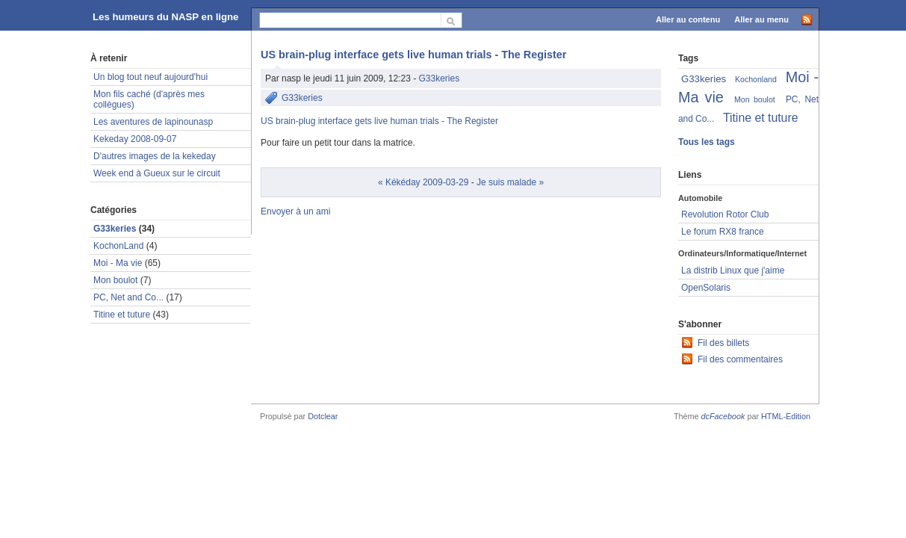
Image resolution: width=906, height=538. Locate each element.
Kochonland (756, 79)
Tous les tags (706, 142)
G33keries (438, 78)
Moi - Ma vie (117, 263)
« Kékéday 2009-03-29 (423, 182)
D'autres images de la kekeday (154, 156)
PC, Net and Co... (128, 297)
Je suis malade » (510, 182)
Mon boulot (115, 280)
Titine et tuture (121, 314)
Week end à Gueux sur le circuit (156, 173)
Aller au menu (761, 19)
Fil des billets (723, 343)
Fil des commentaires (740, 359)
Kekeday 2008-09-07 (134, 139)
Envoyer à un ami (295, 211)
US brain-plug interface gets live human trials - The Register (413, 55)
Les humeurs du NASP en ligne (165, 16)
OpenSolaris (705, 287)
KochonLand (118, 246)
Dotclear (323, 416)
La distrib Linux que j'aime (732, 270)
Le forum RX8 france (722, 231)
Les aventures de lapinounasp (153, 122)
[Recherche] (350, 20)
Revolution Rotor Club (725, 214)
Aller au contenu (688, 19)
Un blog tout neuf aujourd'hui (150, 77)
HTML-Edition (785, 416)
